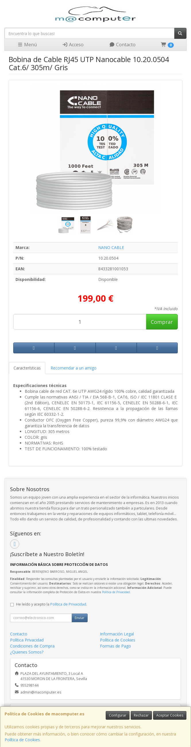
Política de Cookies (22, 739)
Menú (27, 44)
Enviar (79, 617)
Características (27, 368)
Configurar (117, 715)
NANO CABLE (111, 247)
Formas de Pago (115, 646)
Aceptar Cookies (169, 715)
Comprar (162, 321)
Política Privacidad (27, 640)
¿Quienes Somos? (26, 652)
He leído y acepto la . (51, 604)
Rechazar (141, 715)
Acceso (73, 44)
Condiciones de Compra (32, 646)
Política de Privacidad (116, 592)
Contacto (122, 44)
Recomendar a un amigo (74, 368)
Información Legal (117, 634)
